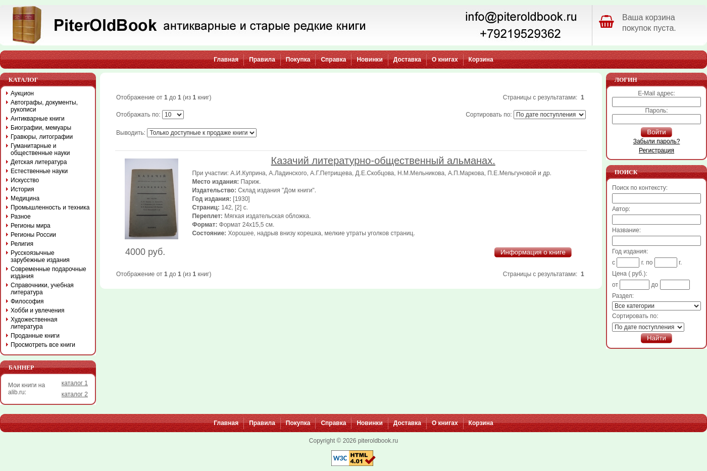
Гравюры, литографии (42, 136)
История (22, 189)
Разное (21, 216)
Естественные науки (39, 171)
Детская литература (39, 162)
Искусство (25, 180)
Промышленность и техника (50, 207)
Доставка (407, 59)
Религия (22, 243)
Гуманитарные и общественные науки (40, 149)
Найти (656, 338)
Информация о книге (533, 252)
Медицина (25, 198)
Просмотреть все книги (43, 344)
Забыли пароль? (656, 141)
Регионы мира (30, 225)
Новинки (369, 59)
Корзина (481, 59)
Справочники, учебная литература (42, 289)
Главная (226, 59)
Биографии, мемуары (41, 127)
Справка (333, 59)
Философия (27, 301)
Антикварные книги (38, 118)
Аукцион (22, 93)
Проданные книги (35, 335)
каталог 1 (75, 383)
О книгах (445, 59)
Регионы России (33, 234)
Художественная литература (34, 323)
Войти (656, 132)
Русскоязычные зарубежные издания (40, 256)
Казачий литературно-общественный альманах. (383, 160)
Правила (262, 59)
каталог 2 (75, 394)
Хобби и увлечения (38, 310)
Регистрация (656, 150)
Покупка (298, 59)
